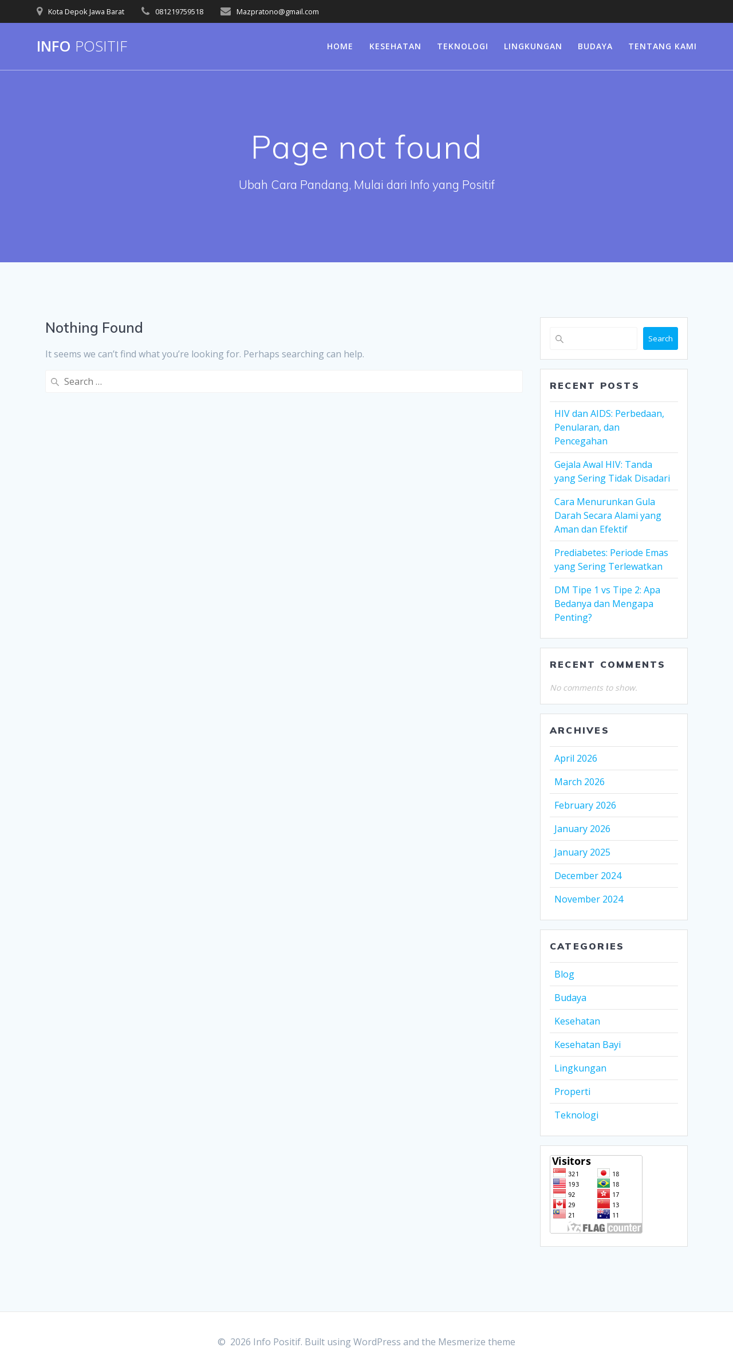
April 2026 (575, 758)
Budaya (595, 46)
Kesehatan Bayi (587, 1044)
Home (340, 46)
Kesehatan (395, 46)
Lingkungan (533, 46)
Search (660, 338)
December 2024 (587, 875)
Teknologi (462, 46)
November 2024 (588, 899)
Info (82, 46)
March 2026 (579, 781)
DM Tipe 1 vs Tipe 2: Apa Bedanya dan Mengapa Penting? (607, 604)
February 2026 (585, 805)
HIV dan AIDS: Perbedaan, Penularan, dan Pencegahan (609, 427)
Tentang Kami (662, 46)
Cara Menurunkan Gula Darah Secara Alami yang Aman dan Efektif (607, 515)
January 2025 (582, 852)
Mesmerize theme (476, 1341)
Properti (572, 1091)
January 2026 (582, 828)
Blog (564, 974)
